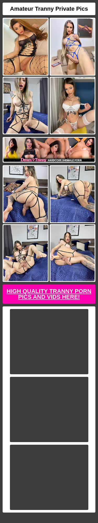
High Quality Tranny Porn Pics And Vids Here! (49, 294)
